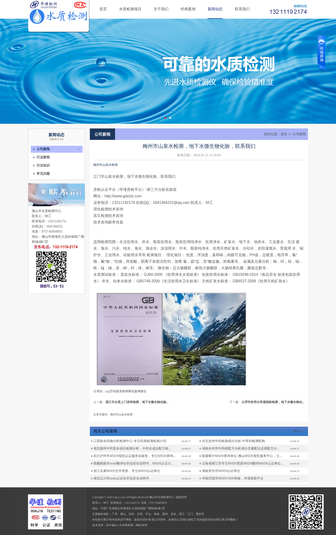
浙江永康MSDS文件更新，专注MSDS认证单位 (126, 471)
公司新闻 (43, 149)
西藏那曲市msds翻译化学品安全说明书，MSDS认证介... (133, 463)
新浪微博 (122, 391)
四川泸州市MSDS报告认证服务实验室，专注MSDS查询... (134, 456)
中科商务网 (126, 525)
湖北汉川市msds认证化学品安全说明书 (121, 478)
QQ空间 (110, 391)
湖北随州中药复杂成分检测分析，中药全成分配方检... (132, 448)
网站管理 (141, 525)
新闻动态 (215, 9)
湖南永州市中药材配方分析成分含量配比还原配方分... (241, 448)
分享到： (99, 391)
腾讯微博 (134, 391)
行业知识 (43, 165)
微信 (143, 391)
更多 (298, 431)
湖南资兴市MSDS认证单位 (221, 471)
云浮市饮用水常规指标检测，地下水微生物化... (273, 402)
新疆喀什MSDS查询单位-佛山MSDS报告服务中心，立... (242, 456)
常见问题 (43, 173)
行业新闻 (43, 157)
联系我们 (242, 9)
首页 (103, 9)
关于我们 (161, 9)
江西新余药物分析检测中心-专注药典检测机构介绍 (129, 441)
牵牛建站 (111, 525)
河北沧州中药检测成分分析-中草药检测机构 (233, 441)
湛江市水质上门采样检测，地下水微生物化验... (136, 402)
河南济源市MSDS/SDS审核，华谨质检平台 (232, 478)
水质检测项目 (130, 9)
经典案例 (188, 9)
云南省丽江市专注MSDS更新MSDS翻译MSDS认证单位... (242, 463)
